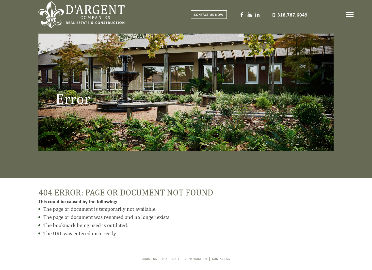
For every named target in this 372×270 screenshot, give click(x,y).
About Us (149, 259)
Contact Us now (209, 14)
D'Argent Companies (81, 14)
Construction (196, 259)
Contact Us (221, 259)
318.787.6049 (292, 14)
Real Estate (171, 259)
